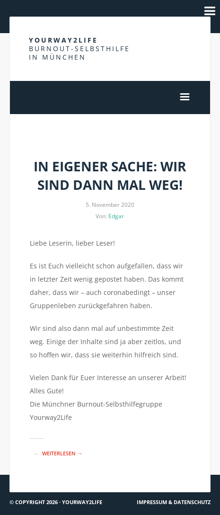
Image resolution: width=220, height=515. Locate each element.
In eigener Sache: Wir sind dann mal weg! (110, 175)
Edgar (116, 216)
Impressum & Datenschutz (174, 502)
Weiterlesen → (62, 453)
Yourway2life (79, 49)
